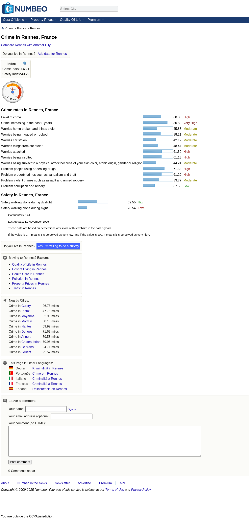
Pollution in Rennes (25, 278)
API (122, 483)
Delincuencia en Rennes (49, 389)
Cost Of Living (13, 20)
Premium (94, 20)
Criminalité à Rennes (47, 383)
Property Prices (42, 20)
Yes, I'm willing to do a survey (58, 246)
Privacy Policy (141, 489)
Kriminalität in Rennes (47, 368)
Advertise (84, 483)
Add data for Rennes (52, 53)
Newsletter (62, 483)
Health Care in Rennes (28, 274)
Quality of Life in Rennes (29, 264)
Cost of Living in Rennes (29, 269)
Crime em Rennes (45, 373)
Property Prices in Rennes (30, 283)
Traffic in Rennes (24, 288)
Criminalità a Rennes (47, 378)
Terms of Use (114, 489)
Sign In (71, 409)
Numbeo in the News (32, 483)
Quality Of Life (70, 20)
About (5, 483)
